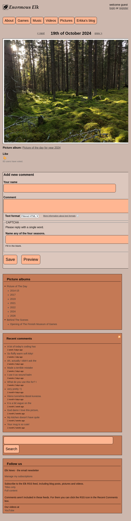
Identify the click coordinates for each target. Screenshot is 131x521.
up (5, 158)
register (123, 8)
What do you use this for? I (22, 384)
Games (23, 20)
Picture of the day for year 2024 (42, 147)
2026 (13, 318)
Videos (51, 20)
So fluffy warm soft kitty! (20, 356)
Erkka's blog (86, 20)
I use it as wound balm (19, 377)
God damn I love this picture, (23, 412)
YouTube (9, 513)
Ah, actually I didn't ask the (22, 363)
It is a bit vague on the (19, 405)
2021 (13, 305)
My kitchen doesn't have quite (23, 420)
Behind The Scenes (17, 322)
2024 (13, 314)
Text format (12, 218)
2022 (13, 310)
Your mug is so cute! (18, 427)
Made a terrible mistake (20, 370)
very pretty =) (14, 391)
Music (37, 20)
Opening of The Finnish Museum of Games (33, 326)
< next (41, 33)
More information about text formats (59, 218)
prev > (98, 33)
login (112, 8)
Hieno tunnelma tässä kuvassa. (24, 398)
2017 (13, 297)
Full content (11, 493)
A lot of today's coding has (21, 349)
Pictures (66, 20)
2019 (13, 301)
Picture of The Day (17, 289)
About (9, 20)
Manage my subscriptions (18, 479)
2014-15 (14, 293)
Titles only (10, 489)
